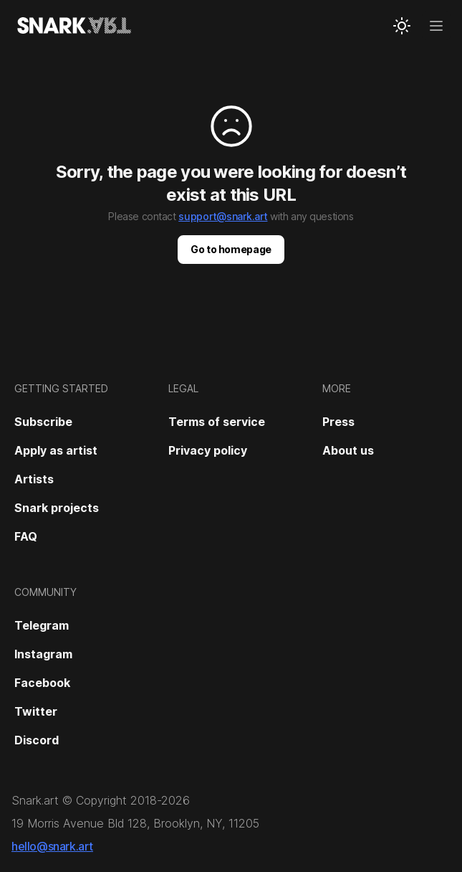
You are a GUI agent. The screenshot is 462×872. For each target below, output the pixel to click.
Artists (34, 479)
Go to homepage (231, 249)
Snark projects (56, 508)
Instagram (43, 654)
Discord (36, 740)
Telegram (41, 625)
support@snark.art (222, 216)
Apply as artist (55, 450)
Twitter (35, 711)
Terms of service (216, 421)
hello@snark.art (52, 846)
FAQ (25, 536)
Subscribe (43, 421)
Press (338, 421)
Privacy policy (207, 450)
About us (348, 450)
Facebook (42, 683)
